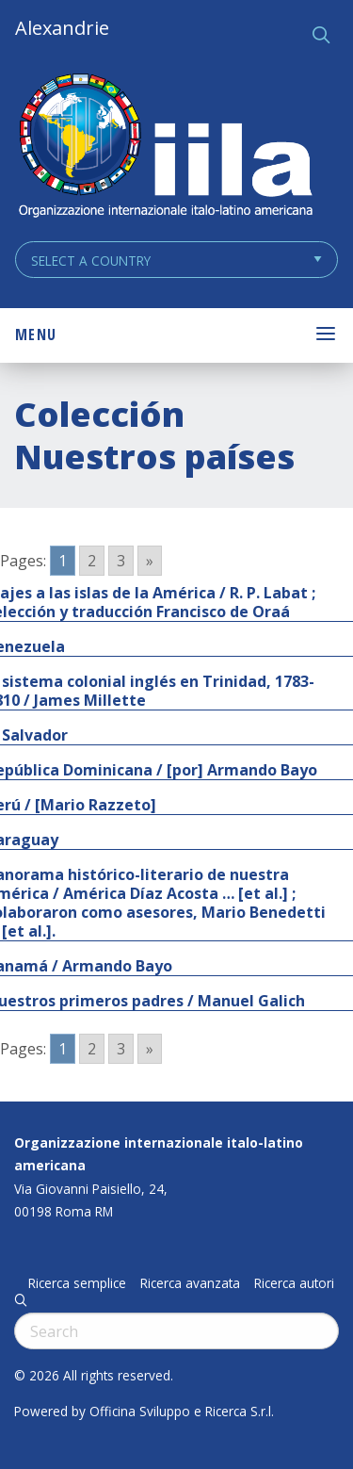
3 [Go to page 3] (121, 560)
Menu (35, 334)
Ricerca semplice (77, 1283)
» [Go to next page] (149, 560)
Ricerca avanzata (190, 1283)
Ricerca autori (294, 1283)
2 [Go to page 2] (92, 560)
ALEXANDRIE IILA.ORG (164, 147)
